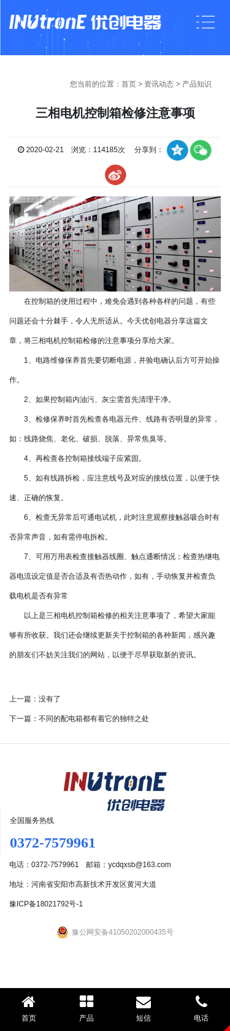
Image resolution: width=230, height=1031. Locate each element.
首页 (128, 84)
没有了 (50, 699)
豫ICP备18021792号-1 (46, 904)
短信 (144, 1008)
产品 (86, 1008)
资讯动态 (159, 84)
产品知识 (197, 84)
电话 (201, 1008)
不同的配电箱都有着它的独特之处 (94, 718)
